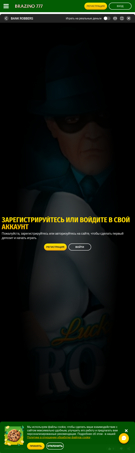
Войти (79, 247)
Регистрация (96, 6)
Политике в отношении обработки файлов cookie (58, 437)
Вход (120, 6)
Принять (36, 446)
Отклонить (55, 445)
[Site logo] (29, 6)
